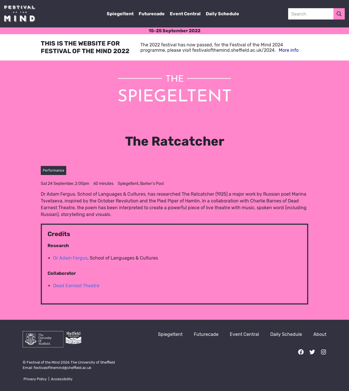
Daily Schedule (222, 13)
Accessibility (61, 379)
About (319, 334)
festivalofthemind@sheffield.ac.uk (62, 368)
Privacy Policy (35, 379)
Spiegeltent (120, 13)
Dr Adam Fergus (70, 258)
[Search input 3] (311, 14)
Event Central (185, 13)
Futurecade (152, 13)
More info (289, 50)
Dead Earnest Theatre (76, 285)
